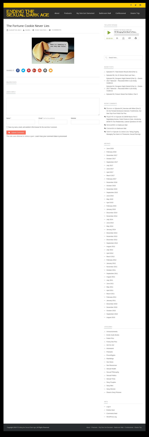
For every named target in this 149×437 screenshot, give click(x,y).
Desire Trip (135, 13)
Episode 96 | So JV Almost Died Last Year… (121, 75)
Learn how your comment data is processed (51, 136)
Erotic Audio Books (113, 335)
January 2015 (111, 209)
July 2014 (110, 219)
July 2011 (110, 280)
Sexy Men (110, 385)
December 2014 (112, 213)
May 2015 (110, 199)
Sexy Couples (111, 382)
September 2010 (112, 314)
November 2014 (112, 216)
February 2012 (111, 260)
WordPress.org (112, 417)
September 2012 (112, 243)
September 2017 (112, 162)
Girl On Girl (110, 345)
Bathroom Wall (105, 13)
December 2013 (112, 233)
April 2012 (110, 253)
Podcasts (68, 13)
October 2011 (111, 270)
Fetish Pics (110, 338)
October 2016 (111, 186)
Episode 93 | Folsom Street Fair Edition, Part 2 (122, 94)
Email (47, 118)
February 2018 (111, 152)
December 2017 (112, 155)
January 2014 (111, 229)
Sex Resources (112, 365)
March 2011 (111, 294)
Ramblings (110, 358)
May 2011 (110, 287)
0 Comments (55, 30)
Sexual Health (111, 369)
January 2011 (111, 300)
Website (73, 118)
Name (8, 118)
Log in (109, 407)
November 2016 (112, 182)
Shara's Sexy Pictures (114, 392)
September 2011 (112, 273)
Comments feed (112, 413)
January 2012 (111, 263)
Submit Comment (16, 132)
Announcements (112, 331)
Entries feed (111, 410)
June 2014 (110, 223)
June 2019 (110, 148)
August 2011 (111, 277)
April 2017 (110, 172)
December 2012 (112, 240)
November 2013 (112, 236)
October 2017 (111, 159)
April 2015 (110, 202)
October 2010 (111, 310)
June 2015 (110, 196)
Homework (110, 348)
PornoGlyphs (111, 355)
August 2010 (111, 317)
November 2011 (112, 267)
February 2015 (111, 206)
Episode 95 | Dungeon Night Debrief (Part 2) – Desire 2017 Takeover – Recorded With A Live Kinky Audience (124, 81)
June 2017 (110, 169)
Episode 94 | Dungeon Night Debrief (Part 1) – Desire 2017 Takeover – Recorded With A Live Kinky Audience (124, 88)
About (57, 13)
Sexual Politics (111, 375)
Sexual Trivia (111, 379)
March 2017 (111, 175)
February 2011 (111, 297)
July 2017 (110, 165)
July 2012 (110, 250)
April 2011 (110, 290)
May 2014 (110, 226)
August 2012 (111, 246)
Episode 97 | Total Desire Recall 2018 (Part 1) (122, 72)
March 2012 (111, 256)
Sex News (110, 362)
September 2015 (112, 192)
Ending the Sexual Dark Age (27, 427)
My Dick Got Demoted (85, 13)
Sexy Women (111, 389)
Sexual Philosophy (113, 372)
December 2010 (112, 304)
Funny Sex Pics (39, 30)
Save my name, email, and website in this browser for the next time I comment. (32, 127)
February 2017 (111, 179)
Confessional (121, 13)
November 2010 (112, 307)
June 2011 (110, 283)
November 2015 (112, 189)
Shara (27, 30)
